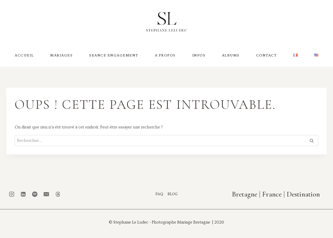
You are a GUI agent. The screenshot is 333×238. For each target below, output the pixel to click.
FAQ (159, 193)
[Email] (46, 194)
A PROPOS (165, 55)
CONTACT (266, 55)
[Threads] (57, 194)
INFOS (199, 55)
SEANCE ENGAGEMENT (113, 55)
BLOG (173, 193)
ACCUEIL (24, 55)
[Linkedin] (23, 194)
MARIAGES (61, 55)
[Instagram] (11, 194)
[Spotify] (34, 194)
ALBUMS (231, 55)
